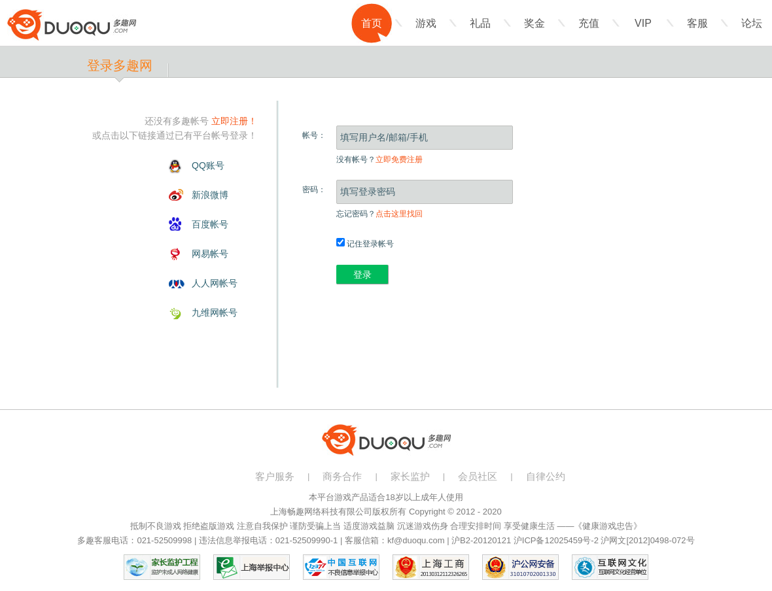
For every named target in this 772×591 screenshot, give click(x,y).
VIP (643, 23)
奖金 (534, 23)
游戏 (425, 23)
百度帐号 (210, 224)
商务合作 (342, 476)
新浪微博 (210, 195)
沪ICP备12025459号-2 (556, 540)
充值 (588, 23)
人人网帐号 (214, 283)
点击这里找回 (399, 213)
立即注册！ (234, 121)
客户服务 (274, 476)
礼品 (480, 23)
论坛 (751, 23)
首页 (371, 23)
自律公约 (545, 476)
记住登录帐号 (365, 243)
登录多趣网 (119, 65)
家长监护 (410, 476)
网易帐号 (210, 253)
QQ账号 (208, 165)
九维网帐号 (214, 312)
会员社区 (477, 476)
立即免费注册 (399, 159)
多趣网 (71, 25)
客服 (697, 23)
